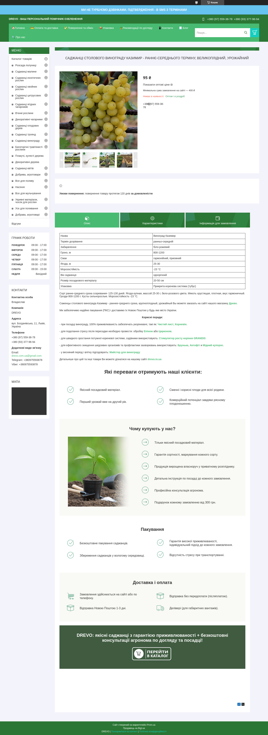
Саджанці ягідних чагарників (25, 105)
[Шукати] (245, 32)
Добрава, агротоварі (27, 214)
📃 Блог (183, 27)
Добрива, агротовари (27, 174)
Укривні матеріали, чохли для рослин (26, 201)
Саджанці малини (25, 71)
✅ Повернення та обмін (78, 27)
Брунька (183, 345)
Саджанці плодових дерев (27, 127)
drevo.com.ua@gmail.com (27, 355)
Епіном (148, 331)
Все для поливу (24, 180)
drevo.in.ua (154, 359)
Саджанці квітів (24, 168)
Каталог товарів (22, 58)
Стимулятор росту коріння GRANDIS (182, 338)
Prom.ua (151, 725)
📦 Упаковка (106, 27)
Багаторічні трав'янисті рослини (29, 148)
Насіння (20, 187)
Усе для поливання (26, 208)
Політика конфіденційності (153, 731)
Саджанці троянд (25, 134)
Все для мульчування (28, 193)
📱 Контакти (165, 27)
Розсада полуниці (25, 65)
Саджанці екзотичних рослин (28, 79)
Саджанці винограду (27, 140)
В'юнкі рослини (24, 113)
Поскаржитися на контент (124, 731)
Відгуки (16, 223)
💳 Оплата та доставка (44, 27)
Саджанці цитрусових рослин (28, 97)
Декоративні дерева (27, 162)
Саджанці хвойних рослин (26, 88)
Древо (233, 303)
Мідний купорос (213, 345)
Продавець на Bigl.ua (134, 728)
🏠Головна (18, 27)
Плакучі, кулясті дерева (29, 155)
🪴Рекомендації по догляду (136, 27)
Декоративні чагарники (29, 119)
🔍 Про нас (18, 37)
